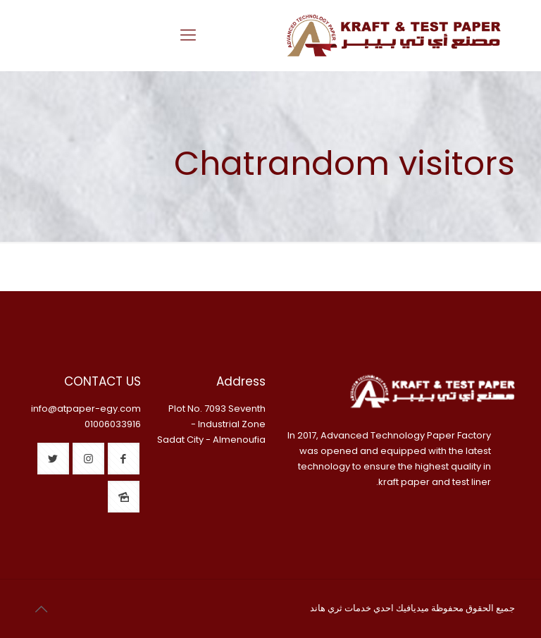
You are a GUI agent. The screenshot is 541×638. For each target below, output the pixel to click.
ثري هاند (326, 608)
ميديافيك (412, 608)
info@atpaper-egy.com (86, 408)
